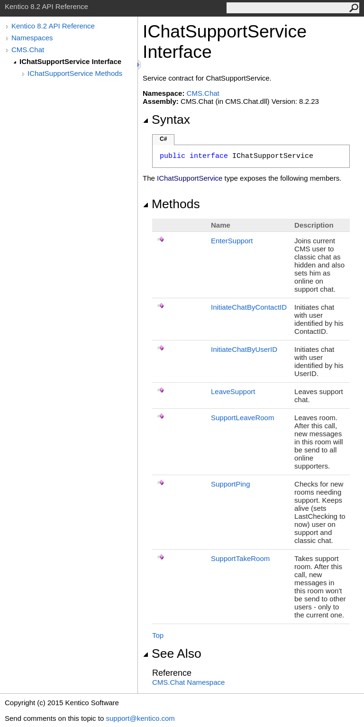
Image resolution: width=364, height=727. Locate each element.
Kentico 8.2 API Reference (53, 26)
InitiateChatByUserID (244, 349)
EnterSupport (232, 241)
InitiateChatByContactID (249, 307)
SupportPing (230, 484)
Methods (171, 204)
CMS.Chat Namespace (188, 682)
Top (158, 635)
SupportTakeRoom (240, 558)
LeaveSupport (233, 391)
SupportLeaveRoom (242, 418)
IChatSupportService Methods (74, 73)
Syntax (166, 119)
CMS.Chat (27, 50)
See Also (172, 653)
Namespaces (32, 38)
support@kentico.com (140, 718)
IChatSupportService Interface (70, 61)
